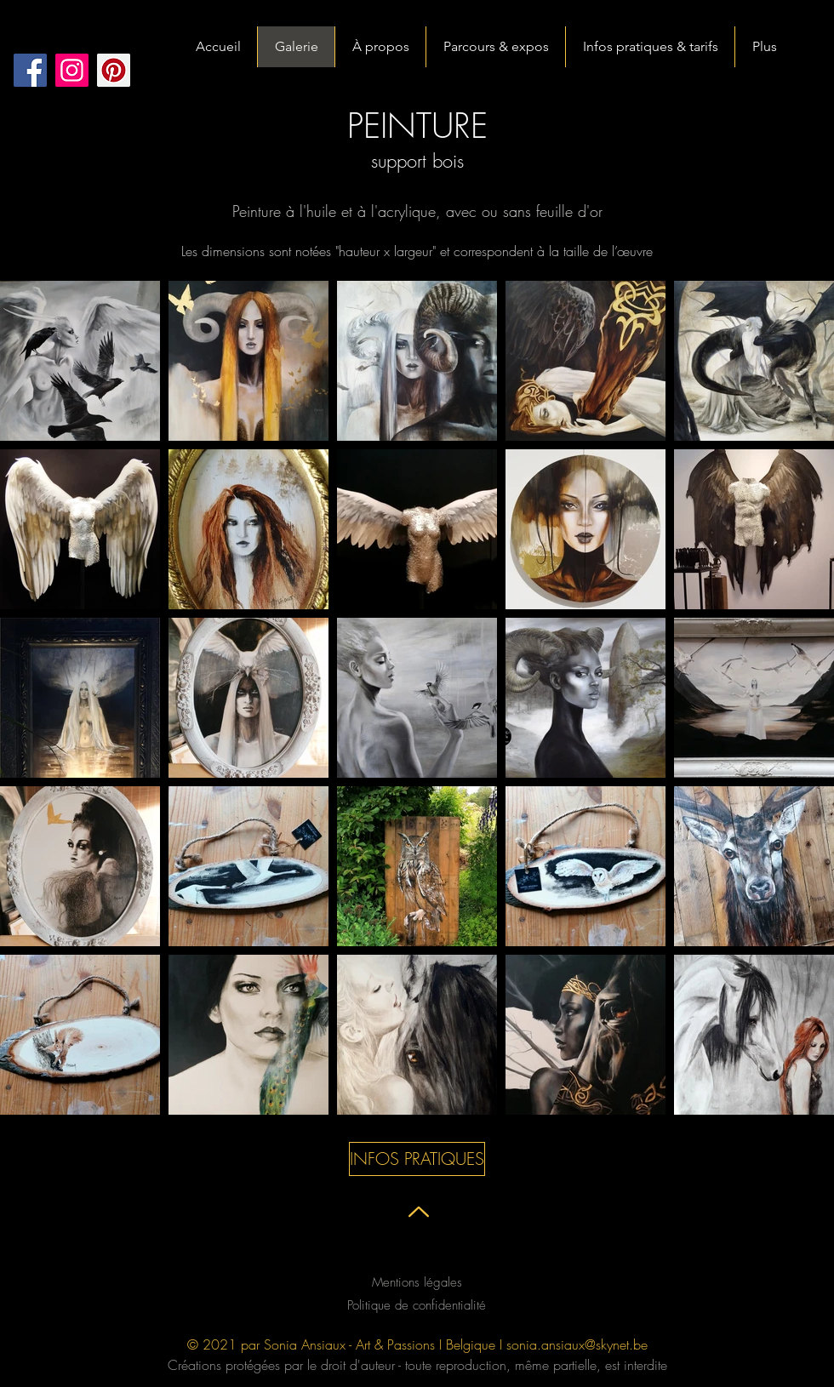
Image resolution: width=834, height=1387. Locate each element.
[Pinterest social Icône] (113, 70)
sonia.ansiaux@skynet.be (577, 1344)
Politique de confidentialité (416, 1305)
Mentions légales (417, 1282)
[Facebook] (30, 70)
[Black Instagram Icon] (474, 1263)
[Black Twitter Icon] (433, 1263)
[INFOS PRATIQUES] (417, 1159)
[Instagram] (72, 70)
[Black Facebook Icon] (392, 1263)
